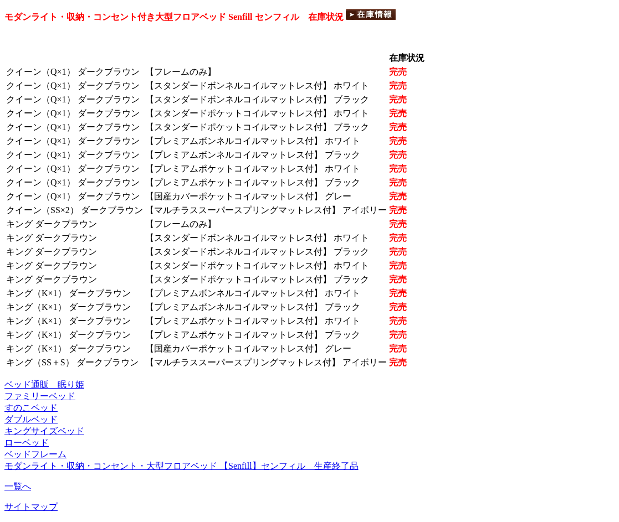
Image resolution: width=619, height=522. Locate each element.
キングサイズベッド (44, 431)
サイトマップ (31, 506)
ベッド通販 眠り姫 (44, 384)
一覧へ (17, 486)
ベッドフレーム (35, 454)
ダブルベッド (31, 419)
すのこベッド (31, 407)
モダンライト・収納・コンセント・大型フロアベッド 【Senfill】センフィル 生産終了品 (181, 466)
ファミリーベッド (39, 396)
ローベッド (26, 442)
